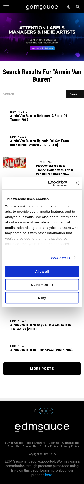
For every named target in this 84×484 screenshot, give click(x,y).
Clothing (53, 442)
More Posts (42, 369)
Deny (42, 298)
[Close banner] (77, 183)
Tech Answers (35, 442)
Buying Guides (14, 442)
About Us (13, 446)
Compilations (70, 442)
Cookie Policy (49, 446)
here (48, 475)
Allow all (42, 271)
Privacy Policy (70, 446)
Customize (42, 285)
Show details (60, 258)
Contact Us (29, 446)
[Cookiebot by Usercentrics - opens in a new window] (50, 183)
